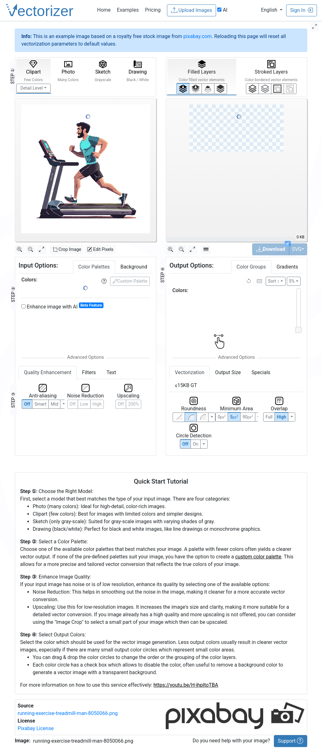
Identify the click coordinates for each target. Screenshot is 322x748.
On (195, 436)
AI (222, 10)
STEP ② (13, 294)
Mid (54, 404)
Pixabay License (36, 728)
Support (290, 741)
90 (247, 409)
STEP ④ (162, 267)
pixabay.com (197, 36)
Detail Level (31, 88)
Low (84, 404)
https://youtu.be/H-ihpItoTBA (185, 685)
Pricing (153, 10)
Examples (128, 10)
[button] (271, 10)
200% (133, 404)
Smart (41, 404)
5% (292, 273)
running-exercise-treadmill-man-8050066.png (68, 713)
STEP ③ (13, 400)
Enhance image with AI (62, 306)
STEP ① (12, 76)
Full (268, 409)
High (97, 404)
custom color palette (258, 557)
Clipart (33, 71)
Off (185, 436)
